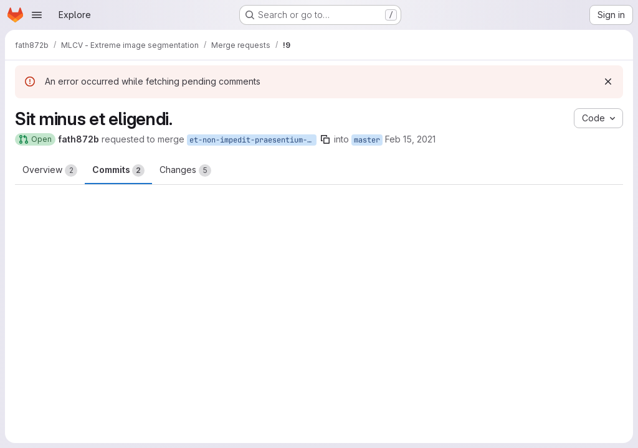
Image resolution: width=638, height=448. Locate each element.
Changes (185, 170)
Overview (49, 170)
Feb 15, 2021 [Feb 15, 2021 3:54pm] (410, 139)
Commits (118, 170)
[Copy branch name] (325, 139)
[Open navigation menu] (37, 15)
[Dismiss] (608, 81)
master (367, 140)
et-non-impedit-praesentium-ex (252, 140)
